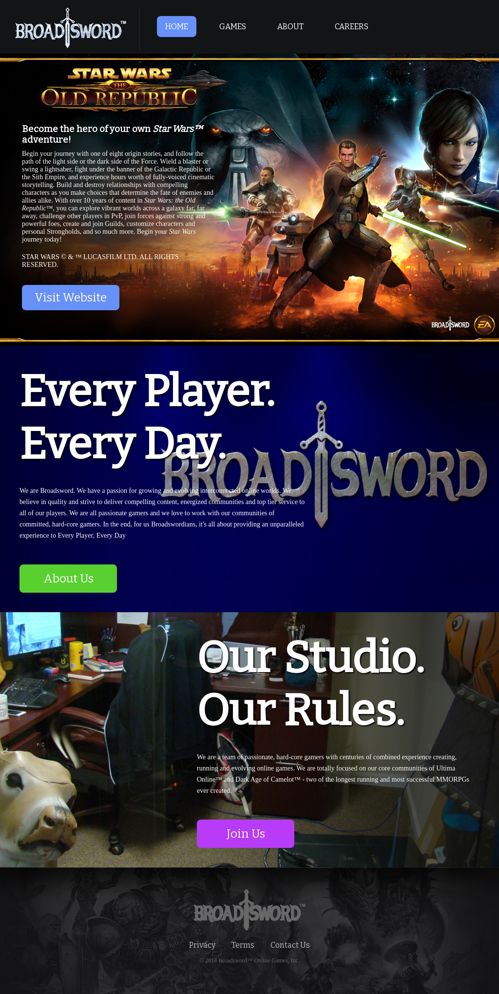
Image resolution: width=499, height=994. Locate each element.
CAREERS (351, 26)
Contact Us (290, 945)
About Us (68, 578)
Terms (242, 945)
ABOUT (290, 26)
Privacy (202, 945)
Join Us (246, 834)
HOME (176, 26)
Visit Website (71, 297)
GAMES (232, 26)
